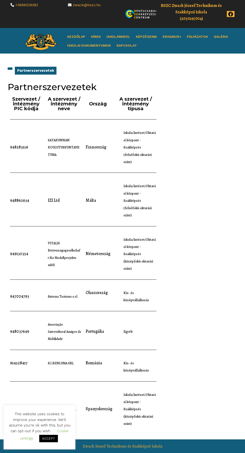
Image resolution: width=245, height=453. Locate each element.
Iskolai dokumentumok (89, 45)
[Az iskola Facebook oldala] (231, 13)
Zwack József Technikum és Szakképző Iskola (122, 446)
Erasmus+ (172, 36)
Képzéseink (146, 36)
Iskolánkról (118, 36)
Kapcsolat (127, 45)
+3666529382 (26, 5)
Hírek (96, 36)
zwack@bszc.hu (86, 5)
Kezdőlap (76, 36)
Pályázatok (197, 36)
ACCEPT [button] (48, 438)
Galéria (221, 36)
